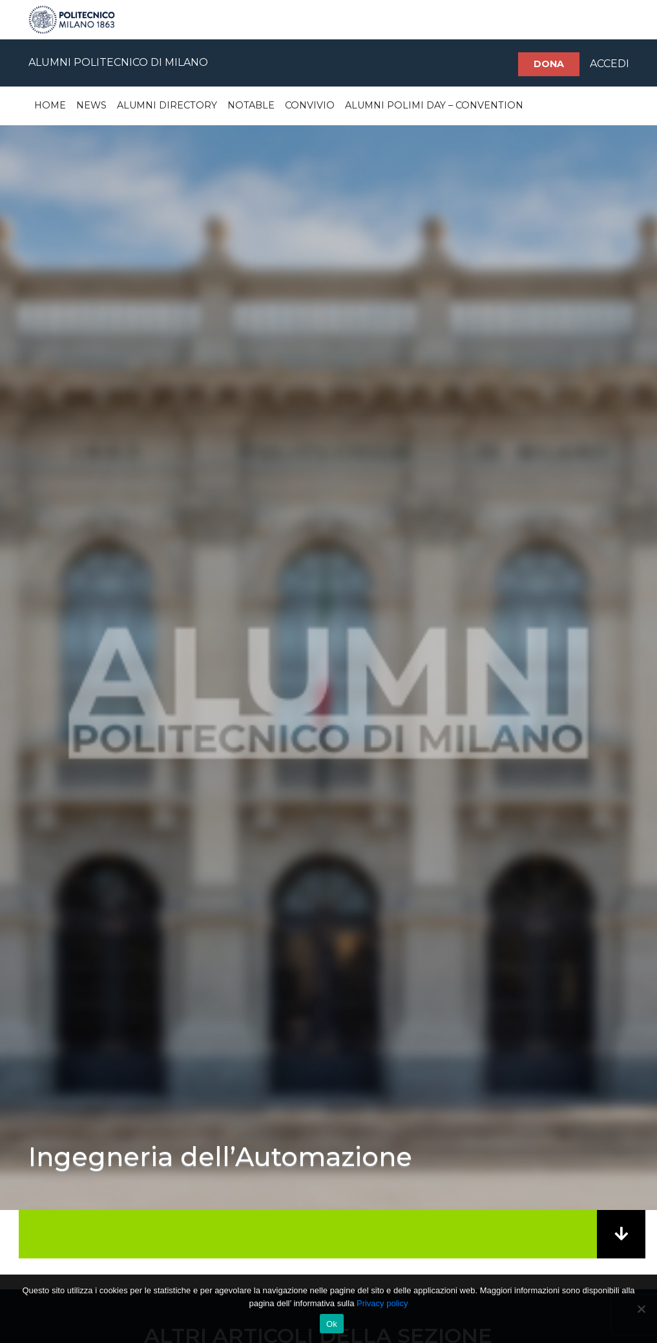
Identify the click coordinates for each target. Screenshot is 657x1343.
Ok (331, 1324)
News (91, 105)
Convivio (310, 105)
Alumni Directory (167, 105)
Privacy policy (382, 1303)
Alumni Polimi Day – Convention (434, 105)
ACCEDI (609, 63)
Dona (549, 64)
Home (50, 105)
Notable (251, 105)
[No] (640, 1308)
